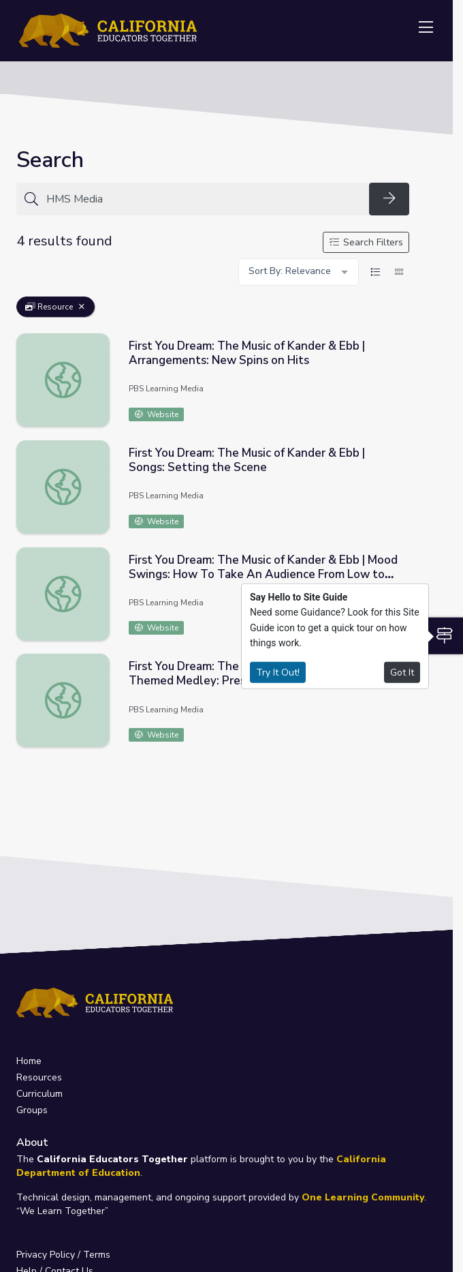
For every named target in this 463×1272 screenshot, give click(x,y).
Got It (402, 671)
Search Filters (366, 242)
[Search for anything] (203, 199)
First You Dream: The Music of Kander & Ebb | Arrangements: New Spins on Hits (247, 353)
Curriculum (39, 1093)
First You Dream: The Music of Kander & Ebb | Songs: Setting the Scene (247, 460)
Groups (32, 1110)
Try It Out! (278, 671)
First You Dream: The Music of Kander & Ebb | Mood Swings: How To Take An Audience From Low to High (263, 574)
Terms (96, 1254)
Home (29, 1061)
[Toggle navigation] (425, 28)
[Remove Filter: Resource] (82, 307)
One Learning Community (363, 1197)
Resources (39, 1077)
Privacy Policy (45, 1254)
